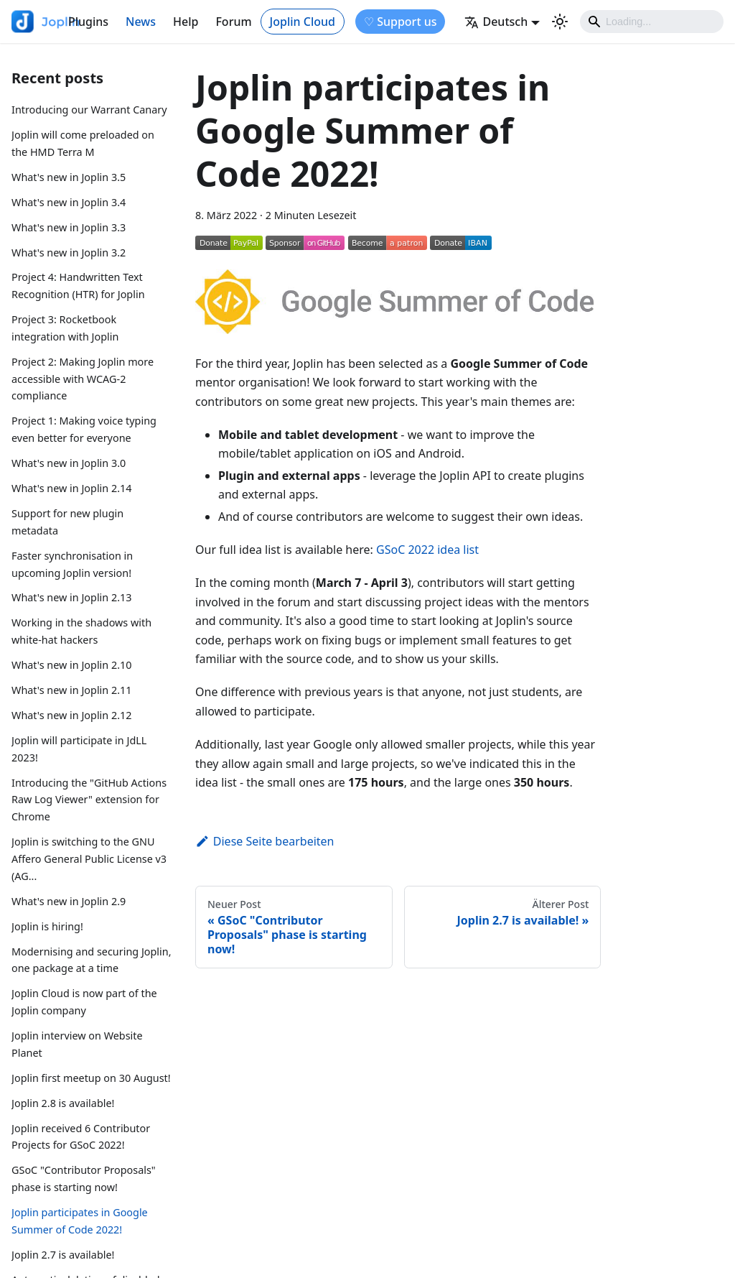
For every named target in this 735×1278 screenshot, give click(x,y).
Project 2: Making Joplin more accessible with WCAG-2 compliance (82, 379)
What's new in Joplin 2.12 (71, 715)
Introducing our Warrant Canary (89, 109)
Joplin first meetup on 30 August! (91, 1078)
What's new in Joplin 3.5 (68, 177)
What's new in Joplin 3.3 (68, 227)
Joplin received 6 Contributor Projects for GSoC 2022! (80, 1136)
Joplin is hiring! (47, 926)
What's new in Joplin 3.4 (68, 202)
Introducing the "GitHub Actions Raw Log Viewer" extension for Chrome (89, 800)
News (141, 21)
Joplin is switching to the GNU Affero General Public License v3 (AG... (89, 859)
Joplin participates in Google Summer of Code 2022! (79, 1220)
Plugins (88, 21)
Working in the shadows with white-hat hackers (81, 631)
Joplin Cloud (302, 21)
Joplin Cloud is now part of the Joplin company (84, 1001)
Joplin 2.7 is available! (62, 1254)
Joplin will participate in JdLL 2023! (78, 748)
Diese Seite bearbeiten (264, 841)
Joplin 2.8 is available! (62, 1103)
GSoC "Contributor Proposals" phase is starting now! (83, 1178)
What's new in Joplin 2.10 (71, 665)
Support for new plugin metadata (67, 521)
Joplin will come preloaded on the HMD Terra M (82, 143)
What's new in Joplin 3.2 (68, 252)
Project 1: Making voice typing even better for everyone (83, 429)
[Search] (652, 21)
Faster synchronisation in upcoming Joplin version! (72, 564)
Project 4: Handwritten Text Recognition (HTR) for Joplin (78, 285)
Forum (233, 21)
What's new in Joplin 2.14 (71, 488)
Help (185, 21)
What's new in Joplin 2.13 (71, 597)
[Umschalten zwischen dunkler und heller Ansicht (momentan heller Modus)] (559, 21)
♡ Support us (400, 21)
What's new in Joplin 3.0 (68, 463)
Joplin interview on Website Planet (77, 1044)
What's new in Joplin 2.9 (68, 901)
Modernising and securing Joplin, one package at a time (91, 960)
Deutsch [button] (496, 21)
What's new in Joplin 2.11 (71, 690)
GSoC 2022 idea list (427, 549)
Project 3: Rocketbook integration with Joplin (64, 327)
